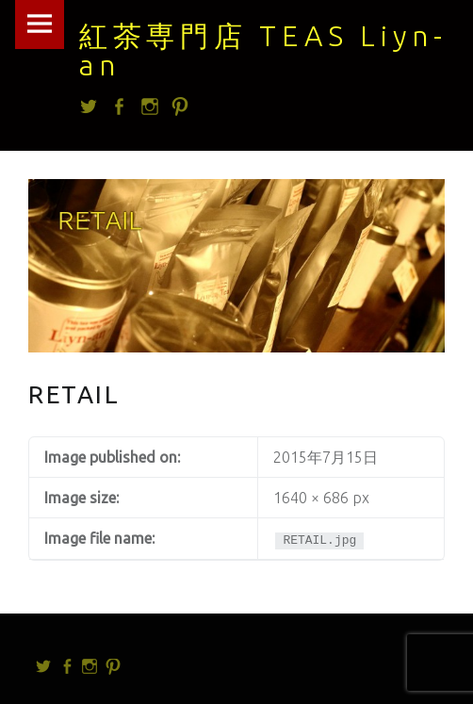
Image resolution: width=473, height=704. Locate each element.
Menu (39, 24)
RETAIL (74, 394)
